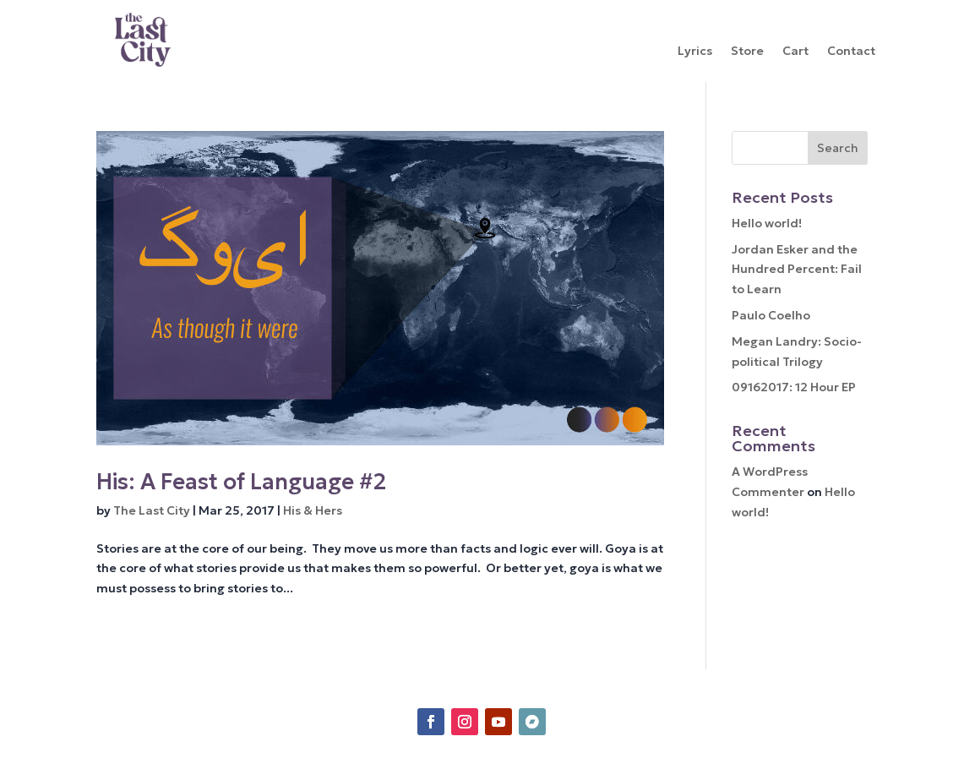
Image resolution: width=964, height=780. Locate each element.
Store (747, 51)
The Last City (151, 510)
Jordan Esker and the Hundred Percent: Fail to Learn (797, 269)
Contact (851, 51)
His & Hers (312, 510)
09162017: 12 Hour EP (794, 387)
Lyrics (695, 51)
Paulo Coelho (771, 315)
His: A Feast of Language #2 (241, 481)
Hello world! (767, 223)
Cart (795, 51)
